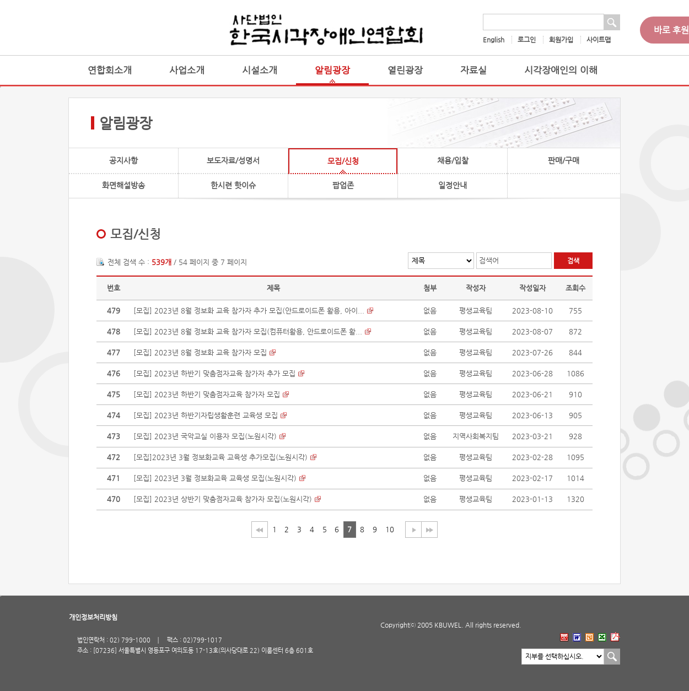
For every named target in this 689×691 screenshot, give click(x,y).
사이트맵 (598, 40)
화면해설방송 (123, 185)
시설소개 (259, 70)
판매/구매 (563, 160)
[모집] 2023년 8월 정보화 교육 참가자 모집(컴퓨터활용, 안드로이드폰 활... (247, 331)
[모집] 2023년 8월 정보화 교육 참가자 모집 (200, 352)
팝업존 (343, 185)
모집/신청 (343, 160)
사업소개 (186, 70)
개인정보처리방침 (93, 617)
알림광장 (332, 70)
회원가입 (561, 40)
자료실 (473, 70)
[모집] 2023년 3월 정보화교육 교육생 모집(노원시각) (215, 478)
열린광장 (405, 70)
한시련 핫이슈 (233, 185)
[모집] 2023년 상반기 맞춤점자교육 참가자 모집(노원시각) (222, 499)
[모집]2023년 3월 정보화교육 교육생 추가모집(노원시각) (220, 457)
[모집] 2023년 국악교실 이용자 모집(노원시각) (205, 436)
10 (389, 529)
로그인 (527, 40)
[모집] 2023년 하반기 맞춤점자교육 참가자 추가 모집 (214, 373)
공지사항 (123, 160)
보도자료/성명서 (233, 160)
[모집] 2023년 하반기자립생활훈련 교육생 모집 (205, 415)
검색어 (489, 260)
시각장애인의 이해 (561, 70)
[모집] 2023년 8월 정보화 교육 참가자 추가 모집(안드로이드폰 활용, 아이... (248, 310)
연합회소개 (110, 70)
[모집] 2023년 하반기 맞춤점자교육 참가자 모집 (206, 394)
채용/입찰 (453, 160)
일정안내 (452, 185)
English (493, 40)
